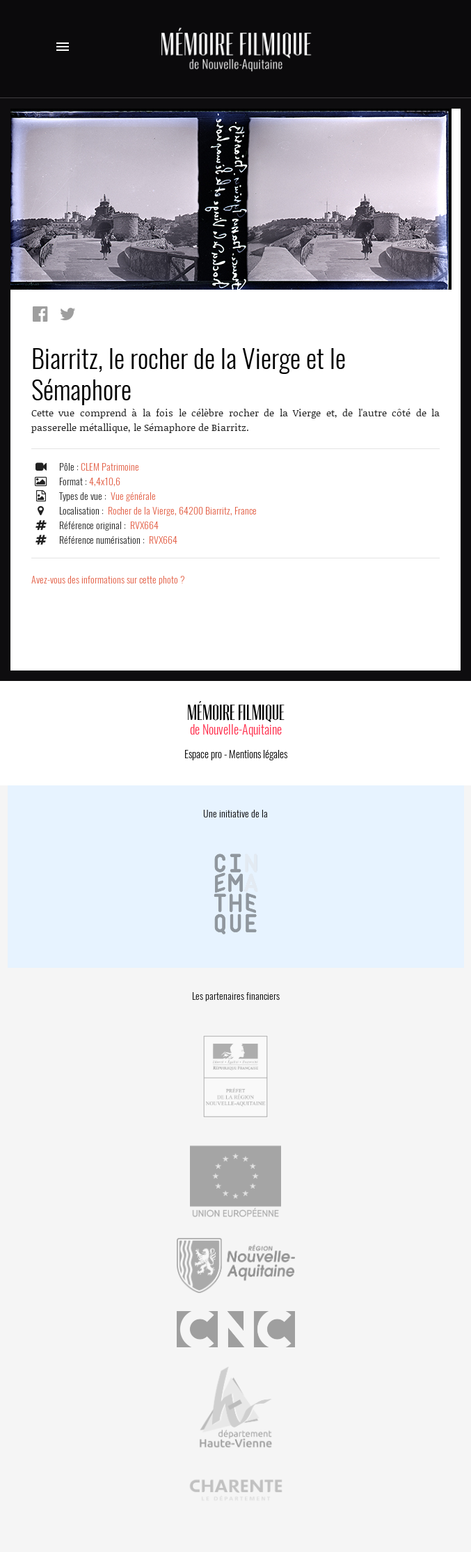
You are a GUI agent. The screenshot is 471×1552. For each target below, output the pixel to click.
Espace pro (203, 754)
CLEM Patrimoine (110, 466)
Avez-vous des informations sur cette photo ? (108, 579)
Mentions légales (258, 754)
